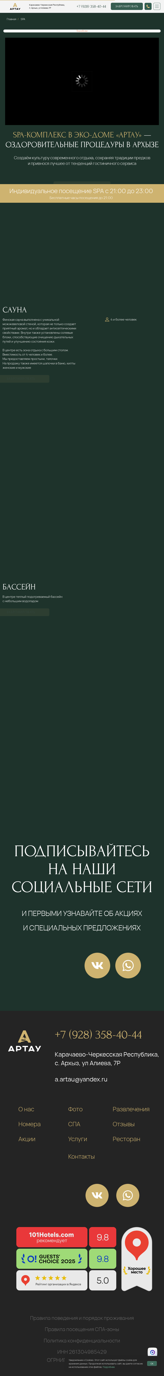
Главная (11, 19)
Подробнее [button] (109, 1366)
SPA (23, 19)
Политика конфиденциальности (82, 1340)
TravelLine (82, 31)
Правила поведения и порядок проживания (82, 1317)
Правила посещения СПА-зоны (82, 1329)
